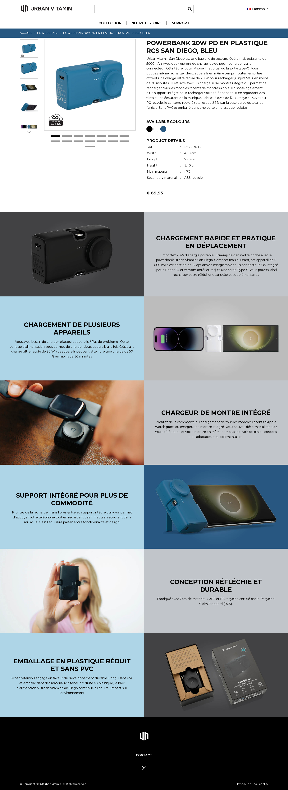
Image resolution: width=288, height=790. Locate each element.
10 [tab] (78, 141)
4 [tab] (90, 136)
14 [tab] (124, 141)
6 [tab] (113, 136)
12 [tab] (101, 141)
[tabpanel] (90, 85)
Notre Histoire (146, 23)
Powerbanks (47, 33)
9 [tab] (67, 141)
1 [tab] (55, 136)
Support (181, 23)
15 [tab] (90, 147)
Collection (109, 23)
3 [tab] (78, 136)
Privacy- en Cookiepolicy (252, 783)
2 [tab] (67, 136)
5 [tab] (101, 136)
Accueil (26, 33)
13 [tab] (113, 141)
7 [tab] (124, 136)
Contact (144, 755)
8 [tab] (55, 141)
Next (29, 132)
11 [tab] (90, 141)
